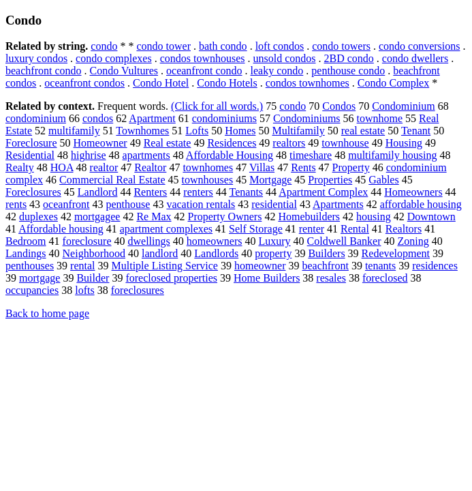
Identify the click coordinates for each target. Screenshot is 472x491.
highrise (88, 155)
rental (82, 265)
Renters (150, 192)
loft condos (279, 46)
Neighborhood (94, 253)
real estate (363, 130)
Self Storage (256, 229)
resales (331, 278)
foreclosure (87, 241)
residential (274, 204)
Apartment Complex (323, 192)
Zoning (412, 241)
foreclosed (385, 278)
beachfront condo (43, 70)
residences (435, 265)
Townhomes (142, 130)
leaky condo (277, 70)
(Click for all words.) (217, 106)
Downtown (431, 216)
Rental (355, 229)
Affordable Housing (229, 155)
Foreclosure (31, 143)
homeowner (260, 265)
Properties (330, 179)
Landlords (216, 253)
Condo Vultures (124, 70)
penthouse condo (348, 70)
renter (311, 229)
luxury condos (36, 58)
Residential (29, 155)
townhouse (344, 143)
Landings (25, 253)
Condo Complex (393, 83)
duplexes (38, 216)
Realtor (150, 167)
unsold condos (284, 58)
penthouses (29, 265)
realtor (104, 167)
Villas (261, 167)
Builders (326, 253)
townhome (380, 118)
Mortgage (270, 179)
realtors (288, 143)
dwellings (149, 241)
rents (16, 204)
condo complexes (114, 58)
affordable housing (421, 204)
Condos (339, 106)
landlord (160, 253)
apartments (146, 155)
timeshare (310, 155)
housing (373, 216)
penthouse (128, 204)
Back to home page (47, 313)
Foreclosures (33, 192)
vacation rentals (200, 204)
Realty (19, 167)
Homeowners (413, 192)
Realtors (404, 229)
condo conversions (419, 46)
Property (351, 167)
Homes (240, 130)
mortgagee (97, 216)
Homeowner (100, 143)
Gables (383, 179)
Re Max (153, 216)
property (273, 253)
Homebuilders (309, 216)
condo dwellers (415, 58)
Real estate (167, 143)
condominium (35, 118)
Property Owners (225, 216)
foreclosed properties (171, 278)
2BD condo (349, 58)
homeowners (214, 241)
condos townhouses (202, 58)
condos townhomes (307, 83)
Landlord (98, 192)
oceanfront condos (84, 83)
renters (198, 192)
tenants (380, 265)
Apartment (152, 118)
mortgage (39, 278)
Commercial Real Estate (112, 179)
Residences (231, 143)
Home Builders (267, 278)
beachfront (325, 265)
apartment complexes (166, 229)
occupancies (32, 290)
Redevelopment (396, 253)
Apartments (338, 204)
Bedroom (25, 241)
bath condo (223, 46)
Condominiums (307, 118)
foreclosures (137, 290)
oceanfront (66, 204)
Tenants (247, 192)
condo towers (341, 46)
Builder (92, 278)
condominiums (224, 118)
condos (97, 118)
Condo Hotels (227, 83)
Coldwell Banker (344, 241)
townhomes (208, 167)
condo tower (163, 46)
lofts (84, 290)
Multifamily (298, 130)
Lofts (196, 130)
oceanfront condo (204, 70)
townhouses (208, 179)
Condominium (403, 106)
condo (104, 46)
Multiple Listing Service (165, 265)
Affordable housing (61, 229)
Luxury (275, 241)
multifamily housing (392, 155)
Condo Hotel (161, 83)
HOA (62, 167)
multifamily (74, 130)
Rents (303, 167)
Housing (404, 143)
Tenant (415, 130)
